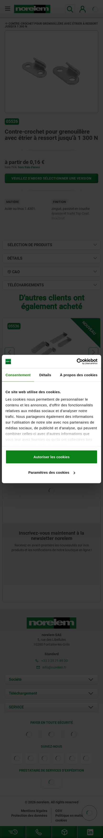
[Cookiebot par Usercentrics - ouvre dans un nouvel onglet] (77, 362)
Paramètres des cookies (51, 472)
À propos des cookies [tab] (79, 375)
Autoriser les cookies (51, 457)
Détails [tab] (45, 375)
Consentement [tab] (18, 375)
